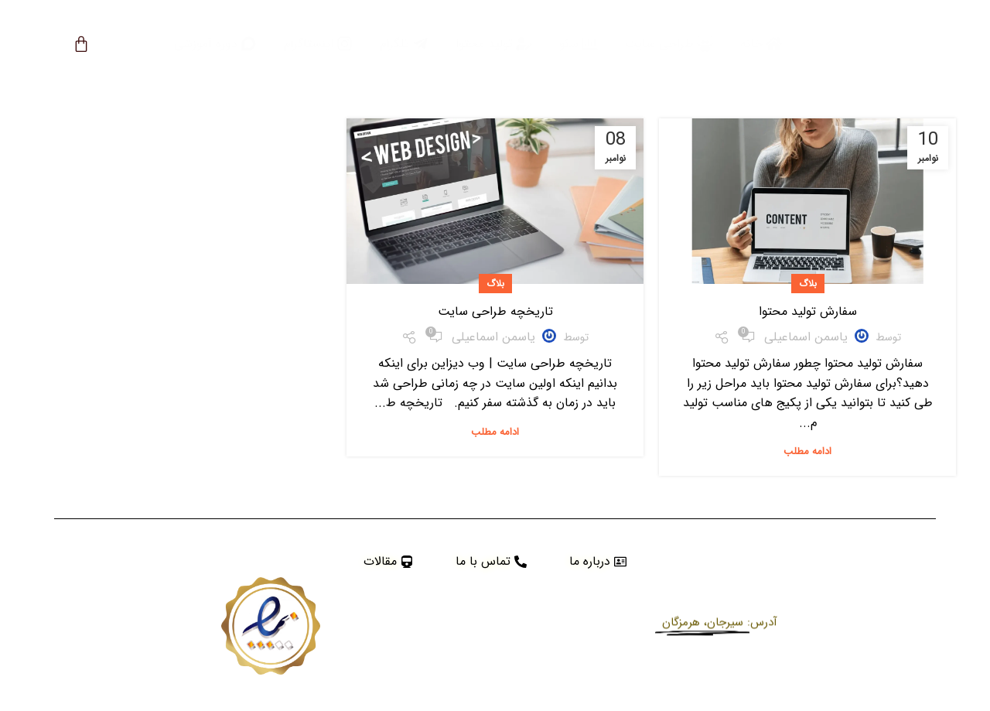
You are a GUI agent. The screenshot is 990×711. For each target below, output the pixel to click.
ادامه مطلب (807, 451)
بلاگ (808, 283)
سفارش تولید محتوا (808, 311)
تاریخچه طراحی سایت (495, 311)
